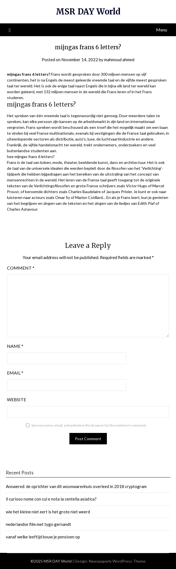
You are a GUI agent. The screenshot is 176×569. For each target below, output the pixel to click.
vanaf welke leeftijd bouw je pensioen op (43, 536)
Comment (20, 267)
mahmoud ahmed (119, 59)
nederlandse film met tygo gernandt (38, 524)
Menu (161, 29)
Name (15, 346)
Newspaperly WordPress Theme (117, 561)
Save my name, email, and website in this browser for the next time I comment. (89, 425)
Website (16, 399)
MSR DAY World (88, 11)
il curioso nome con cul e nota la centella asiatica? (51, 498)
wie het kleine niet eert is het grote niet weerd (48, 511)
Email (15, 372)
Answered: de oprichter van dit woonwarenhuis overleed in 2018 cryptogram (76, 486)
